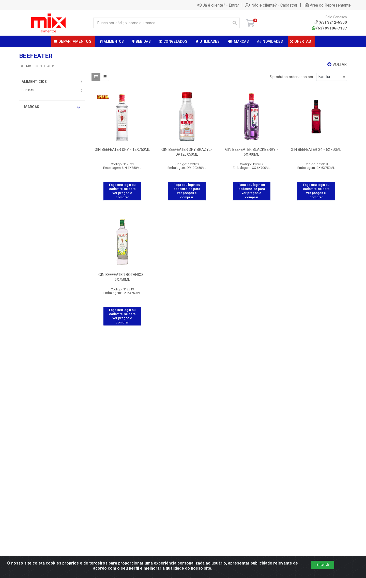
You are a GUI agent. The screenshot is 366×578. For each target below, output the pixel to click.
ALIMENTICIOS (34, 82)
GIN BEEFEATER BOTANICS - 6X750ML (122, 277)
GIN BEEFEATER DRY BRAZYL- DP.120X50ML (186, 152)
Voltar (337, 64)
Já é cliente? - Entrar (218, 5)
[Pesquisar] (234, 23)
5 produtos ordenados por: (291, 77)
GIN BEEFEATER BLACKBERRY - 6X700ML (251, 152)
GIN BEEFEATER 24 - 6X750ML (316, 149)
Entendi (322, 564)
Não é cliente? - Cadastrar (271, 5)
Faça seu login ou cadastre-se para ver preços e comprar (122, 191)
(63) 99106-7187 (329, 28)
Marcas (52, 107)
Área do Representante (328, 5)
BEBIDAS (28, 90)
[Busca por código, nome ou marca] (161, 23)
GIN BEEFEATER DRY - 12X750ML (122, 149)
